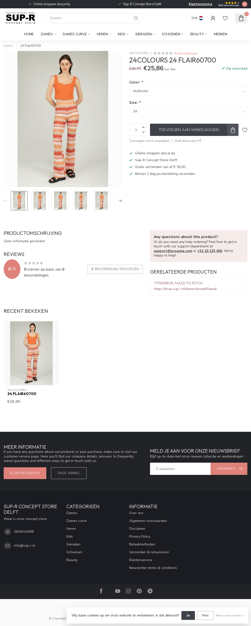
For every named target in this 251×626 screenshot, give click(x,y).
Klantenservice (200, 4)
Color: (136, 82)
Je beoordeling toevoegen (115, 269)
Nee (205, 615)
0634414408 (24, 531)
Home (29, 34)
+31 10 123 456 (209, 251)
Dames (47, 34)
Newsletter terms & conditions (153, 568)
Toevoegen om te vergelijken (149, 141)
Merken (220, 34)
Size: (134, 102)
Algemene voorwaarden (148, 520)
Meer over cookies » (230, 615)
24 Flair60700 (30, 46)
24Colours (138, 53)
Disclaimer (137, 528)
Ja (188, 615)
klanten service (25, 473)
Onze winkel (68, 473)
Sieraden (143, 34)
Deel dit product (188, 141)
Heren (102, 34)
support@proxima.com (173, 251)
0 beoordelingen (186, 53)
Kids (121, 34)
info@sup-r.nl (24, 545)
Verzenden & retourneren (149, 552)
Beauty (197, 34)
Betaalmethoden (142, 544)
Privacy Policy (139, 536)
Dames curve (75, 34)
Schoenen (171, 34)
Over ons (136, 513)
